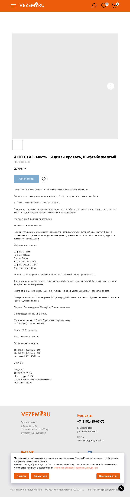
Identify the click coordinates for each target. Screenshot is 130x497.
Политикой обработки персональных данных (92, 468)
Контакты (85, 415)
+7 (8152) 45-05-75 (90, 421)
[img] (103, 5)
